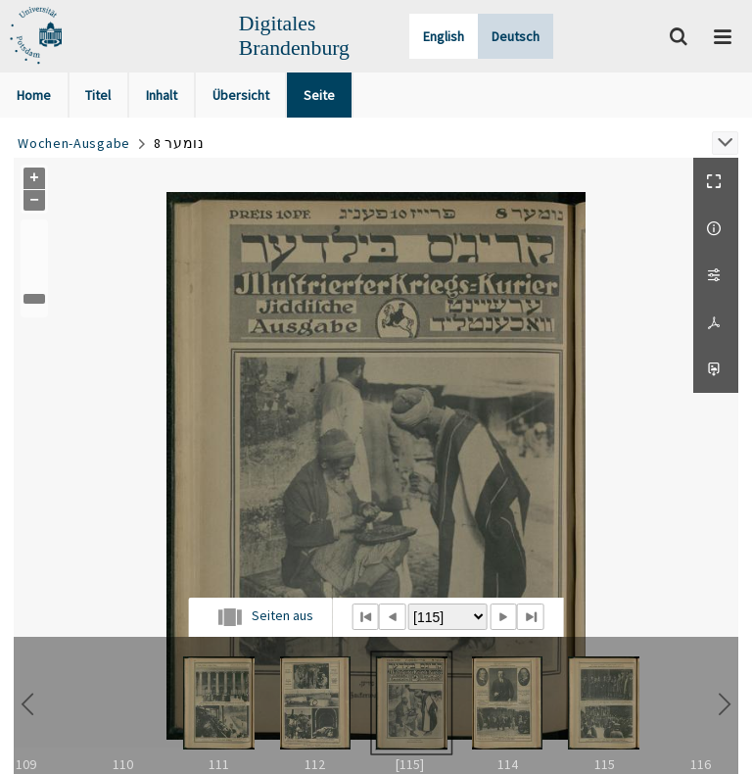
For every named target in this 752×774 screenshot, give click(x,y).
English (443, 36)
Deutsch (516, 36)
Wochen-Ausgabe (74, 143)
